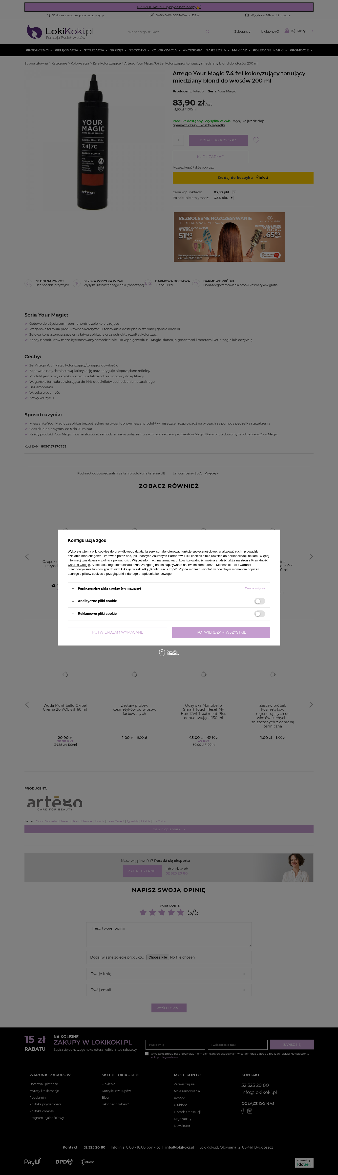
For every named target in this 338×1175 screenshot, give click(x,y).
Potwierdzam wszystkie (221, 632)
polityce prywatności (116, 560)
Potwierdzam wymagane (117, 632)
